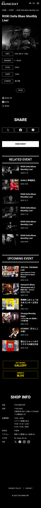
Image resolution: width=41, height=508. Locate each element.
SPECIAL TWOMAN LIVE (30, 272)
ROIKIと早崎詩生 (28, 180)
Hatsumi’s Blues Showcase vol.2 (30, 288)
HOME (4, 10)
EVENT (11, 10)
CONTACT (28, 488)
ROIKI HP (8, 98)
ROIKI (20, 90)
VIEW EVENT (20, 144)
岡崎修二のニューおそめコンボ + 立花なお (29, 302)
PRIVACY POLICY (15, 488)
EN (34, 3)
